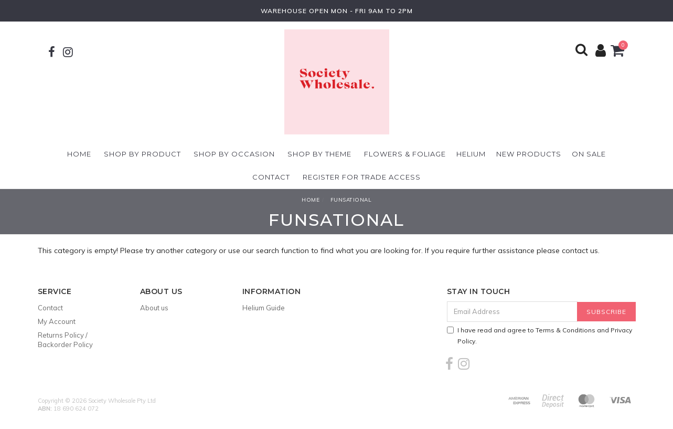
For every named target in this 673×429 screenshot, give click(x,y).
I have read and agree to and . (539, 335)
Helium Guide (263, 308)
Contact (271, 177)
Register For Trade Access (362, 177)
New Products (528, 154)
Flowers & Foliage (405, 154)
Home (79, 154)
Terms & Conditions (565, 330)
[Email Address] (512, 311)
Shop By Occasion (234, 154)
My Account (57, 321)
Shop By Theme (319, 154)
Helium (471, 154)
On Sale (589, 154)
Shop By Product (142, 154)
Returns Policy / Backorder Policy (65, 340)
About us (154, 308)
